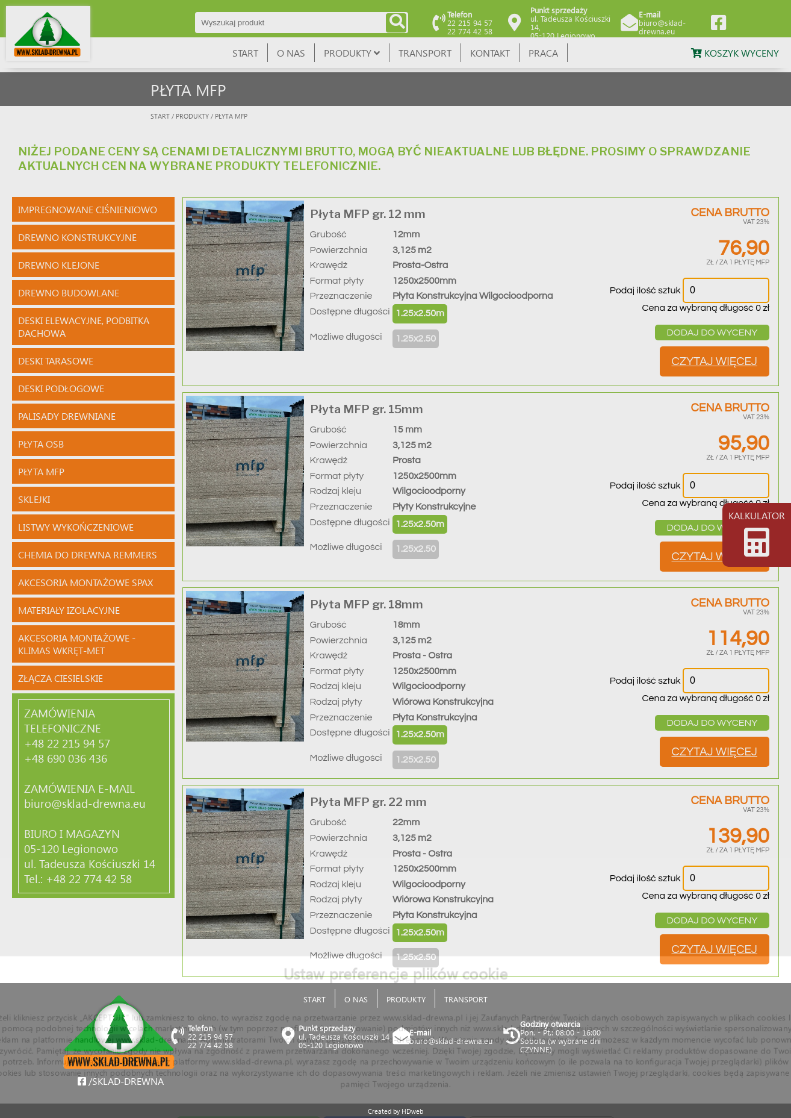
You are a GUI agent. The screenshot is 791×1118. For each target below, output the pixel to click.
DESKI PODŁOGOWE (61, 388)
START (245, 52)
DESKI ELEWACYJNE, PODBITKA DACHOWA (83, 326)
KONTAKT (490, 52)
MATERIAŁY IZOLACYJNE (69, 610)
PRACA (543, 52)
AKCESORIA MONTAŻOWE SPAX (85, 582)
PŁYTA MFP (41, 471)
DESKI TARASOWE (55, 360)
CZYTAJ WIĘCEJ (714, 361)
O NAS (291, 52)
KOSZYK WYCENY (735, 52)
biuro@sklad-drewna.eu (662, 26)
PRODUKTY (352, 52)
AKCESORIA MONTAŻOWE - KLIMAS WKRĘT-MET (76, 644)
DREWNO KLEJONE (58, 264)
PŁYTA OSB (41, 443)
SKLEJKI (34, 499)
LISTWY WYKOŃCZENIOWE (76, 526)
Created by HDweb (395, 1111)
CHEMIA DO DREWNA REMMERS (87, 554)
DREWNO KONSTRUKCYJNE (77, 237)
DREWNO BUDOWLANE (68, 292)
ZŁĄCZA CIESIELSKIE (60, 678)
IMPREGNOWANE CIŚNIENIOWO (87, 209)
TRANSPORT (425, 52)
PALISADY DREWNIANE (67, 416)
